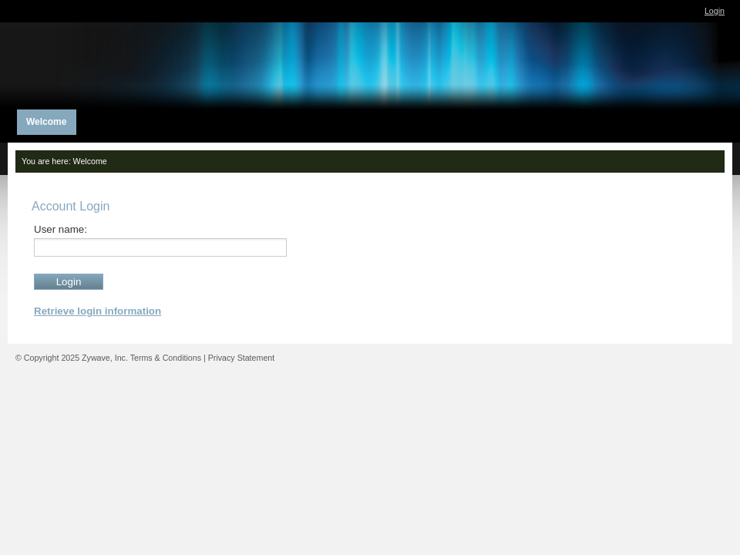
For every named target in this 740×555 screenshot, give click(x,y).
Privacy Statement (241, 357)
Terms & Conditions (165, 357)
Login (715, 10)
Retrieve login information (97, 311)
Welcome (90, 161)
